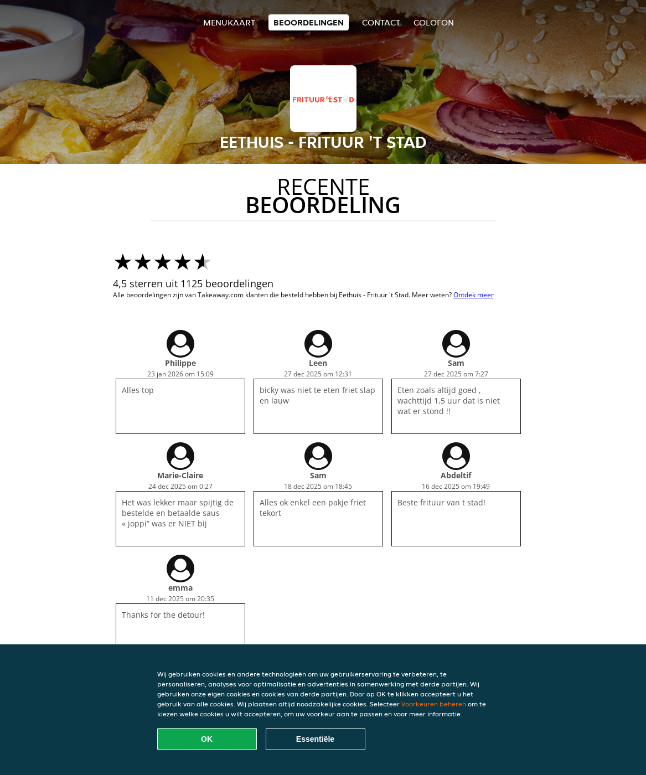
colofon (434, 22)
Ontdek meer (473, 294)
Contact (381, 22)
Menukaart (229, 22)
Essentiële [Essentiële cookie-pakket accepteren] (315, 739)
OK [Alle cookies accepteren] (207, 739)
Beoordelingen (308, 22)
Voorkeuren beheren (433, 704)
